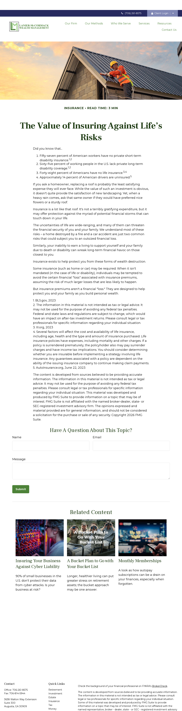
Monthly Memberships (139, 545)
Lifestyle (53, 697)
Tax (50, 689)
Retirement (55, 674)
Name (16, 422)
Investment (55, 677)
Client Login (159, 3)
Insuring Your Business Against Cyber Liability (38, 548)
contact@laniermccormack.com (22, 696)
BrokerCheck (159, 670)
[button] (70, 13)
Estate (52, 681)
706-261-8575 (20, 674)
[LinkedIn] (12, 702)
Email (97, 422)
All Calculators (56, 708)
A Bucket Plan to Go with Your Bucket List (90, 548)
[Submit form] (20, 474)
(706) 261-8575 (131, 3)
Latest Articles (56, 700)
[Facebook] (6, 702)
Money (52, 693)
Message (19, 443)
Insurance (54, 685)
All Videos (54, 704)
